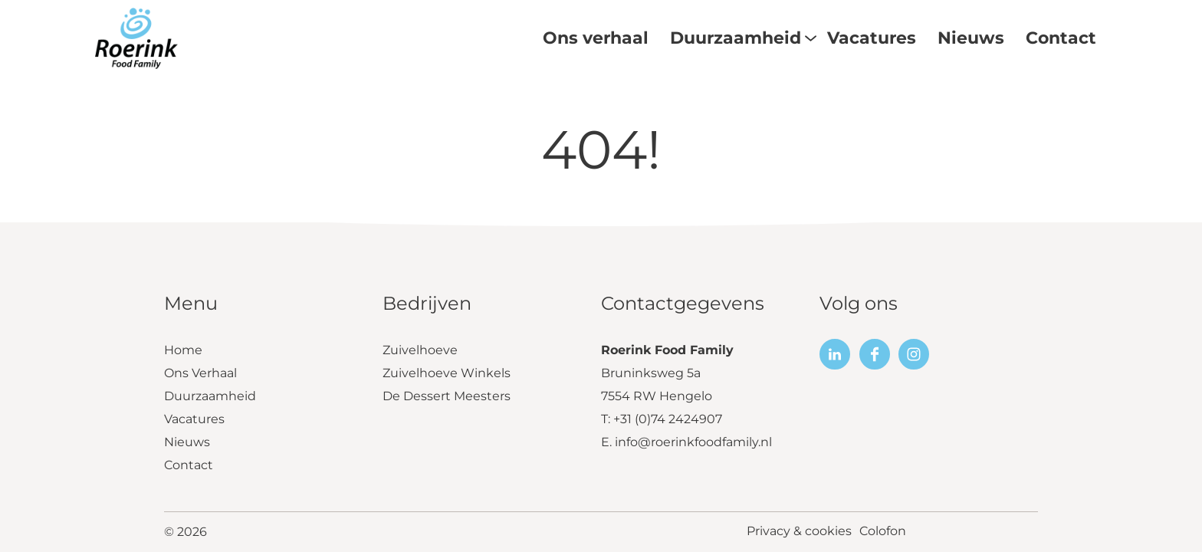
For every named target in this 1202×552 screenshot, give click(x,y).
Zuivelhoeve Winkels (447, 374)
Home (183, 351)
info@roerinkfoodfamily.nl (693, 443)
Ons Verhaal (200, 374)
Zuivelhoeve (420, 351)
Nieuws (187, 443)
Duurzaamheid (210, 397)
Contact (188, 466)
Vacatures (194, 420)
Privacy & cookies (799, 532)
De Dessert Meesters (447, 397)
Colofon (882, 532)
